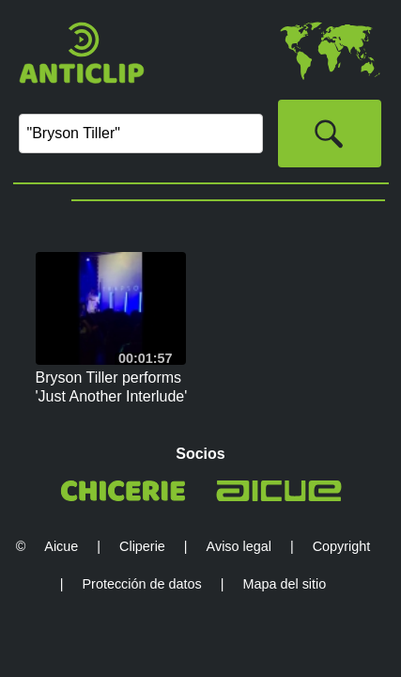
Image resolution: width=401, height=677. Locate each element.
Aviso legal (239, 546)
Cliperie (142, 546)
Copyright (342, 546)
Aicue (61, 546)
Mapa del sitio (284, 583)
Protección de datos (142, 583)
